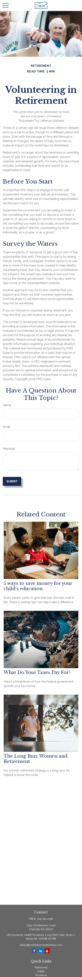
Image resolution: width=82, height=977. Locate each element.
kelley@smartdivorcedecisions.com (41, 945)
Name (7, 405)
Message (9, 448)
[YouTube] (47, 950)
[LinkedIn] (40, 950)
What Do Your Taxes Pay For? (37, 672)
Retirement (41, 967)
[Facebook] (34, 950)
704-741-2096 (45, 918)
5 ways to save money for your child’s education (38, 586)
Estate (41, 971)
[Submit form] (12, 481)
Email (6, 427)
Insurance (41, 975)
